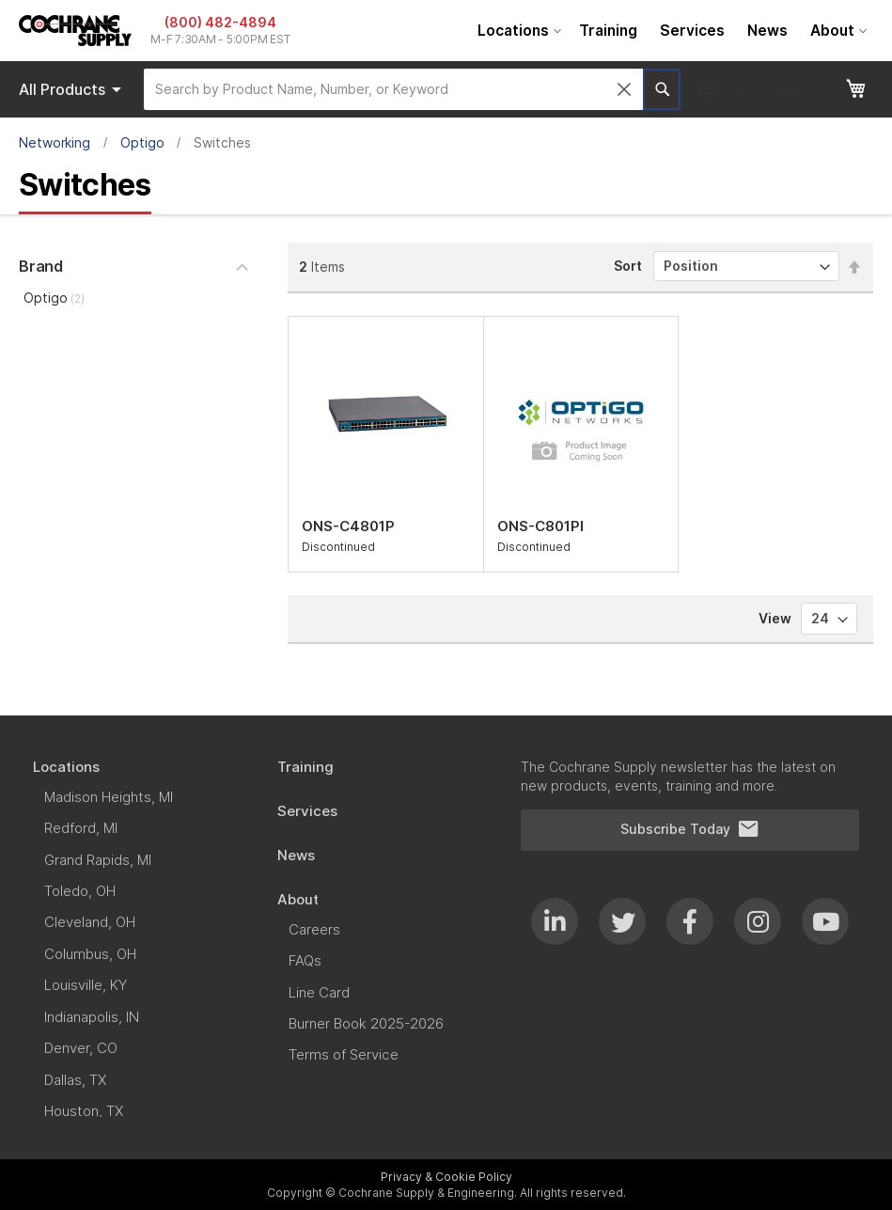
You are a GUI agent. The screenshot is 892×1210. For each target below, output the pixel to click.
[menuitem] (517, 31)
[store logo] (75, 31)
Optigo (142, 142)
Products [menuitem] (73, 89)
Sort (628, 266)
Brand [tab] (41, 266)
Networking (54, 142)
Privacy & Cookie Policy (446, 1177)
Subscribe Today (689, 829)
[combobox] (393, 89)
